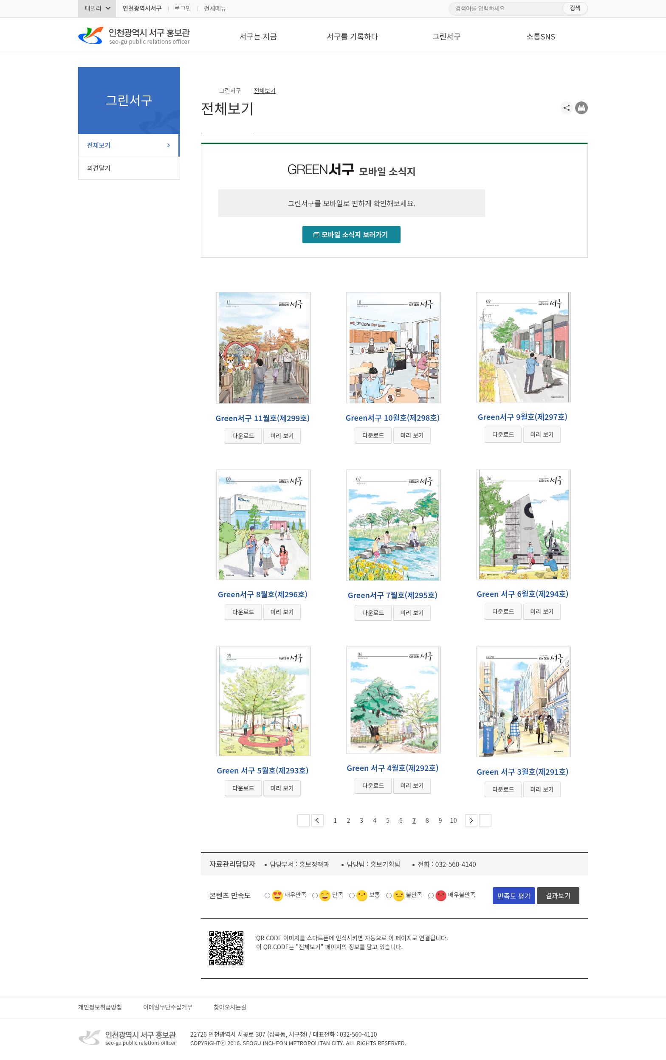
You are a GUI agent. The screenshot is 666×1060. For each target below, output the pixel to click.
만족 (337, 894)
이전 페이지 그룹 (317, 820)
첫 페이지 (303, 820)
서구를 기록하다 (352, 36)
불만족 (414, 894)
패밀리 (93, 8)
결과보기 (558, 895)
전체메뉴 (215, 8)
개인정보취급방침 (100, 1007)
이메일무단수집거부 (167, 1007)
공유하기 (566, 107)
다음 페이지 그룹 (471, 820)
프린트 (581, 107)
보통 (374, 894)
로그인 (183, 8)
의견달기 (98, 167)
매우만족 (296, 894)
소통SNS (540, 36)
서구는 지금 (258, 36)
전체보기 (98, 145)
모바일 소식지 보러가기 (355, 234)
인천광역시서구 (141, 8)
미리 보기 (281, 435)
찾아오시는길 (230, 1007)
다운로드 (243, 435)
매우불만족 (461, 894)
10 (453, 820)
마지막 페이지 (485, 820)
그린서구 (446, 36)
